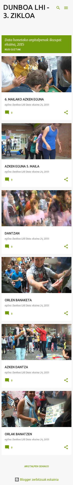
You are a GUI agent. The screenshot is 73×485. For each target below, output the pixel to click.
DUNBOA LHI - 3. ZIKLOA (26, 11)
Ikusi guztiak (13, 49)
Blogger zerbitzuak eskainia (37, 479)
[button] (66, 112)
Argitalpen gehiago (36, 466)
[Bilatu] (58, 8)
